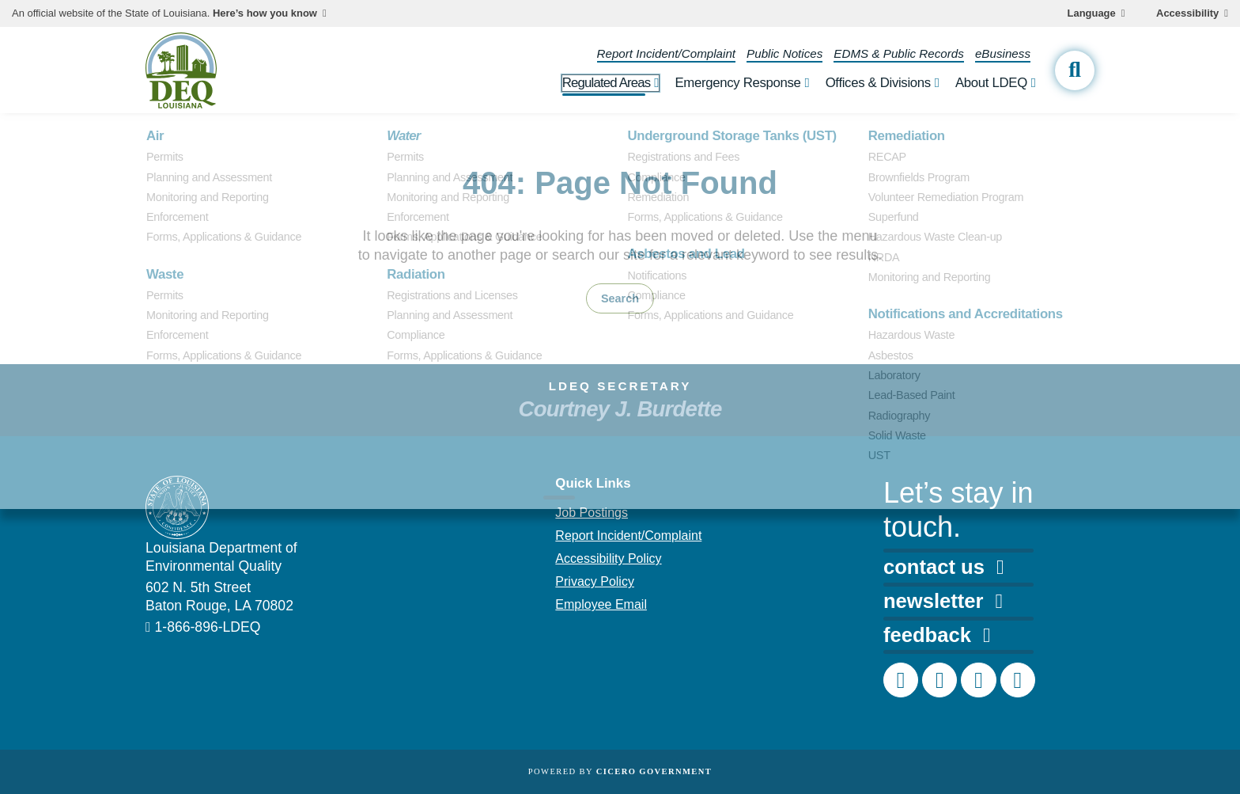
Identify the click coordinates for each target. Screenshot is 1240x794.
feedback (936, 635)
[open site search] (1074, 70)
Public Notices (784, 53)
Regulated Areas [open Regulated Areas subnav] (606, 82)
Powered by (620, 771)
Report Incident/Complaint (666, 53)
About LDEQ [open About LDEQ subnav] (991, 82)
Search (620, 298)
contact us (943, 567)
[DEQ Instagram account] (939, 680)
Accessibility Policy (608, 558)
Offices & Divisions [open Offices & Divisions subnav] (878, 82)
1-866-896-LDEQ (208, 627)
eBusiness (1002, 53)
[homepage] (181, 70)
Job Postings (591, 512)
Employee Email (601, 604)
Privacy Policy (594, 581)
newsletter (943, 601)
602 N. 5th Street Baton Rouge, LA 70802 (219, 596)
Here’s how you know (265, 13)
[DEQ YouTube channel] (1017, 680)
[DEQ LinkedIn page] (978, 680)
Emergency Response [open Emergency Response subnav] (737, 82)
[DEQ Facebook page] (900, 680)
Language (1092, 13)
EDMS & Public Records (899, 53)
